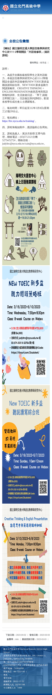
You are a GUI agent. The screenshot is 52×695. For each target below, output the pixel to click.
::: (3, 17)
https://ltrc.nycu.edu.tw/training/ (18, 121)
